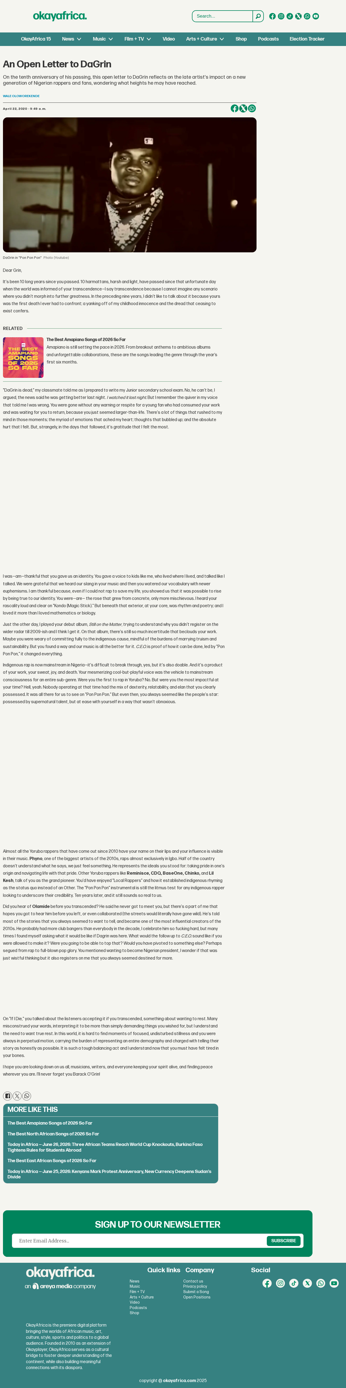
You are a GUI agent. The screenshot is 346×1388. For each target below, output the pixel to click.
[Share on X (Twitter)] (243, 108)
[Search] (257, 16)
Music (99, 39)
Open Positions (197, 1297)
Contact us (193, 1281)
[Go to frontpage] (60, 16)
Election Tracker (307, 39)
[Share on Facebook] (235, 108)
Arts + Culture (201, 39)
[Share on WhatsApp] (252, 108)
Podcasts (268, 39)
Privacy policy (195, 1286)
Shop (241, 39)
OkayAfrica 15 (36, 39)
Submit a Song (196, 1292)
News (68, 39)
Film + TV (134, 39)
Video (169, 39)
